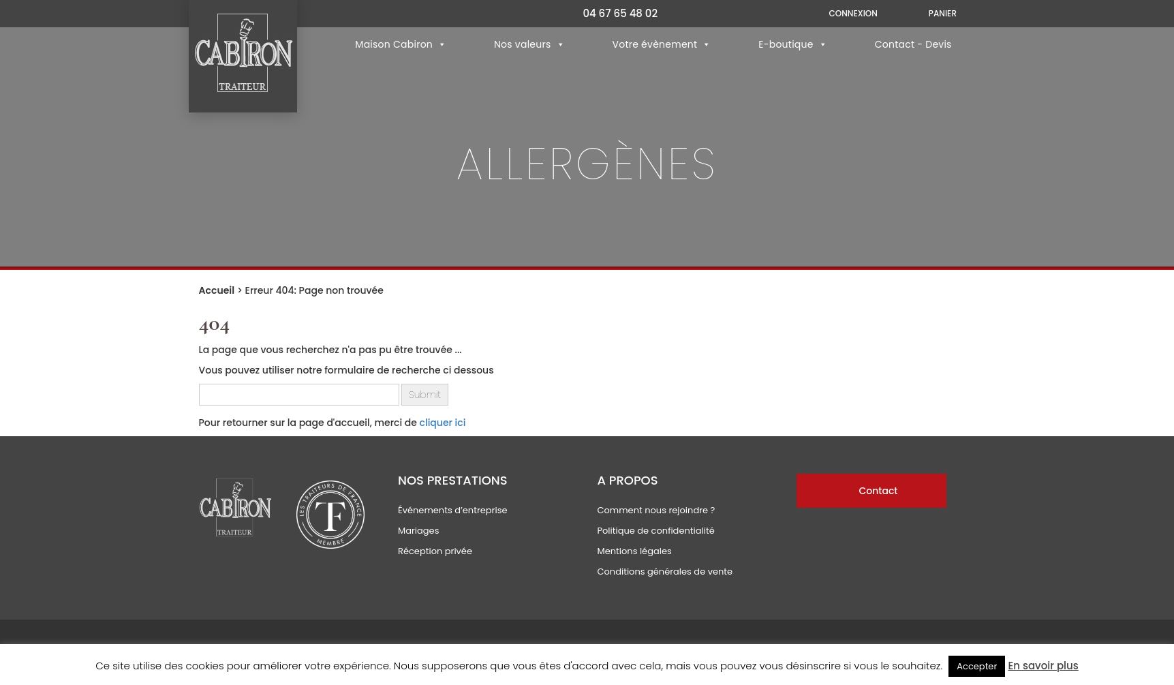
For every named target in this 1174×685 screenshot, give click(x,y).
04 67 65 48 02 (620, 13)
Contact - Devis (913, 44)
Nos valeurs (529, 44)
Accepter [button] (977, 666)
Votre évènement (661, 44)
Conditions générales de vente (664, 571)
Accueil (217, 290)
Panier (943, 13)
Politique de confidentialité (655, 530)
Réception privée (435, 551)
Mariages (418, 530)
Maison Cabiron (400, 44)
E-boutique (792, 44)
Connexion (853, 13)
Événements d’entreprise (453, 510)
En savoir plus (1043, 665)
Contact (878, 491)
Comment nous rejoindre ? (656, 510)
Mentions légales (634, 551)
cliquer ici (443, 422)
